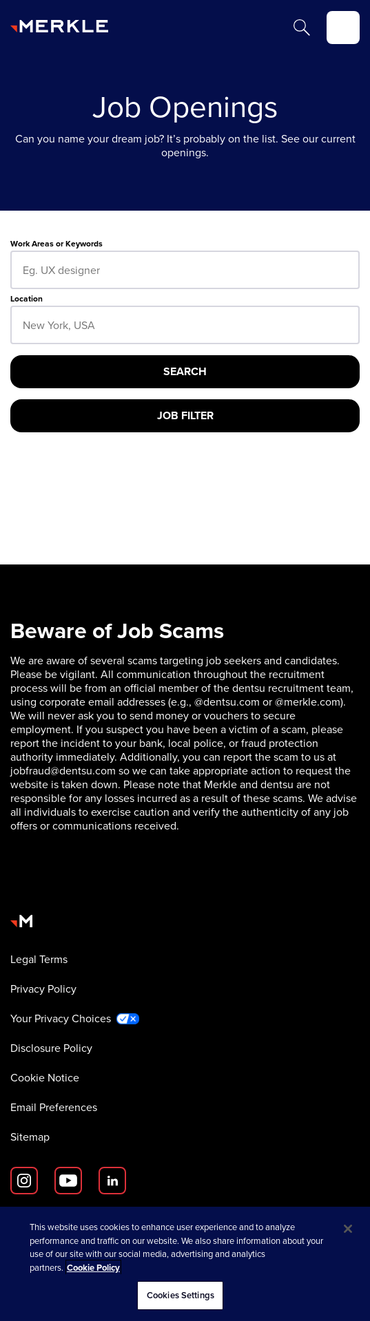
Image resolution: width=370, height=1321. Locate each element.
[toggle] (343, 27)
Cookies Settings (180, 1295)
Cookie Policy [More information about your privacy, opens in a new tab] (93, 1267)
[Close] (348, 1229)
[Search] (302, 27)
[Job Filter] (185, 415)
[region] (185, 1264)
